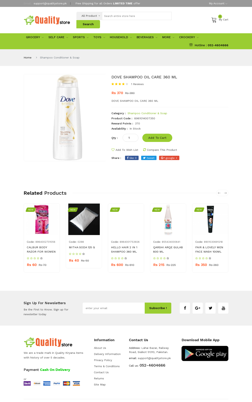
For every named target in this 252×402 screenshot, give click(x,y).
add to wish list (124, 143)
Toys (99, 30)
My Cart (219, 16)
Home (28, 50)
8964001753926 (130, 235)
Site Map (100, 373)
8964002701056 (45, 235)
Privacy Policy (103, 349)
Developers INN (218, 395)
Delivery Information (107, 343)
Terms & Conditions (107, 355)
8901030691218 (213, 235)
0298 (81, 235)
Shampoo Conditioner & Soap (147, 106)
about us (100, 336)
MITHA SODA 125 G (81, 240)
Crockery (189, 30)
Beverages (147, 30)
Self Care (58, 30)
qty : (114, 131)
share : (116, 151)
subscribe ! (158, 297)
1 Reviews (137, 77)
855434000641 (171, 235)
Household (121, 30)
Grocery (35, 30)
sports (81, 30)
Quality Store (54, 395)
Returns (99, 367)
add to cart (157, 131)
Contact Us (101, 361)
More (168, 30)
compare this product (160, 143)
